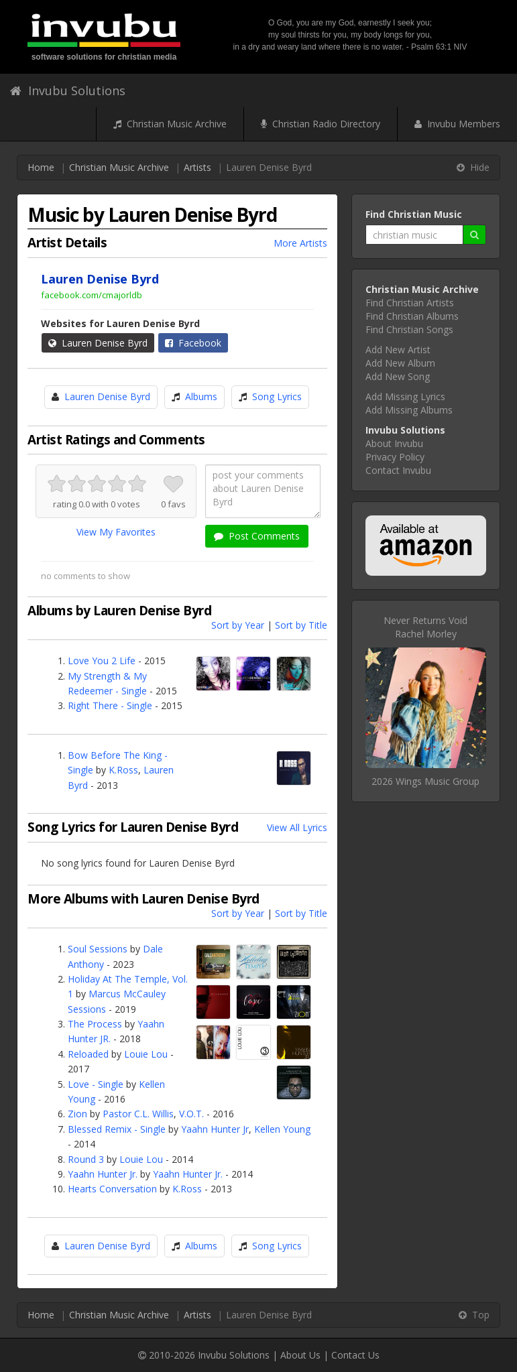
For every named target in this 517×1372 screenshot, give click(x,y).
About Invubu (394, 443)
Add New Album (400, 363)
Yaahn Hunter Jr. (102, 1174)
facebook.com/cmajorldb (91, 295)
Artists (197, 167)
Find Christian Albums (412, 316)
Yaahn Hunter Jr (215, 1129)
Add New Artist (397, 349)
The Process (95, 1023)
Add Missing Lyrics (405, 396)
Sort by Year (237, 625)
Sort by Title (301, 625)
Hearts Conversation (112, 1188)
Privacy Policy (394, 456)
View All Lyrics (297, 827)
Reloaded (88, 1054)
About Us (300, 1355)
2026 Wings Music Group (425, 781)
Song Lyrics (277, 396)
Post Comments (257, 535)
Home (40, 167)
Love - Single (95, 1084)
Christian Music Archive (170, 123)
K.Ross (123, 769)
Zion (77, 1113)
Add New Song (397, 376)
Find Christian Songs (409, 329)
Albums (201, 396)
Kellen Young (282, 1129)
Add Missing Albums (409, 409)
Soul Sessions (97, 948)
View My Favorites (116, 531)
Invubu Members (457, 123)
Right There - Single (110, 705)
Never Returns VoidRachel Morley (425, 627)
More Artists (300, 243)
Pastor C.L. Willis (138, 1113)
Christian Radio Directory (320, 123)
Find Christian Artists (409, 302)
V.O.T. (191, 1113)
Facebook (193, 342)
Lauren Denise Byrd (98, 342)
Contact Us (355, 1355)
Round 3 (86, 1159)
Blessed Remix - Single (117, 1129)
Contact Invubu (398, 470)
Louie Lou (146, 1054)
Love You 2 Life (101, 660)
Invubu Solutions (67, 90)
